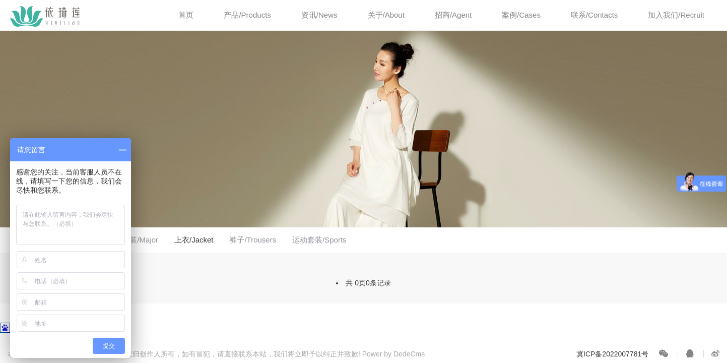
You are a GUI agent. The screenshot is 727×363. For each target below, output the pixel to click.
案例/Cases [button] (521, 15)
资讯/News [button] (319, 15)
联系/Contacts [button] (594, 15)
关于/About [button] (386, 15)
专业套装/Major (132, 239)
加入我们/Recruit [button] (676, 15)
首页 (185, 15)
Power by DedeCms (393, 354)
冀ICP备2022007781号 (612, 354)
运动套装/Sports (319, 239)
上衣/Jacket (194, 239)
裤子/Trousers (252, 239)
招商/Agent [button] (453, 15)
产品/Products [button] (247, 15)
